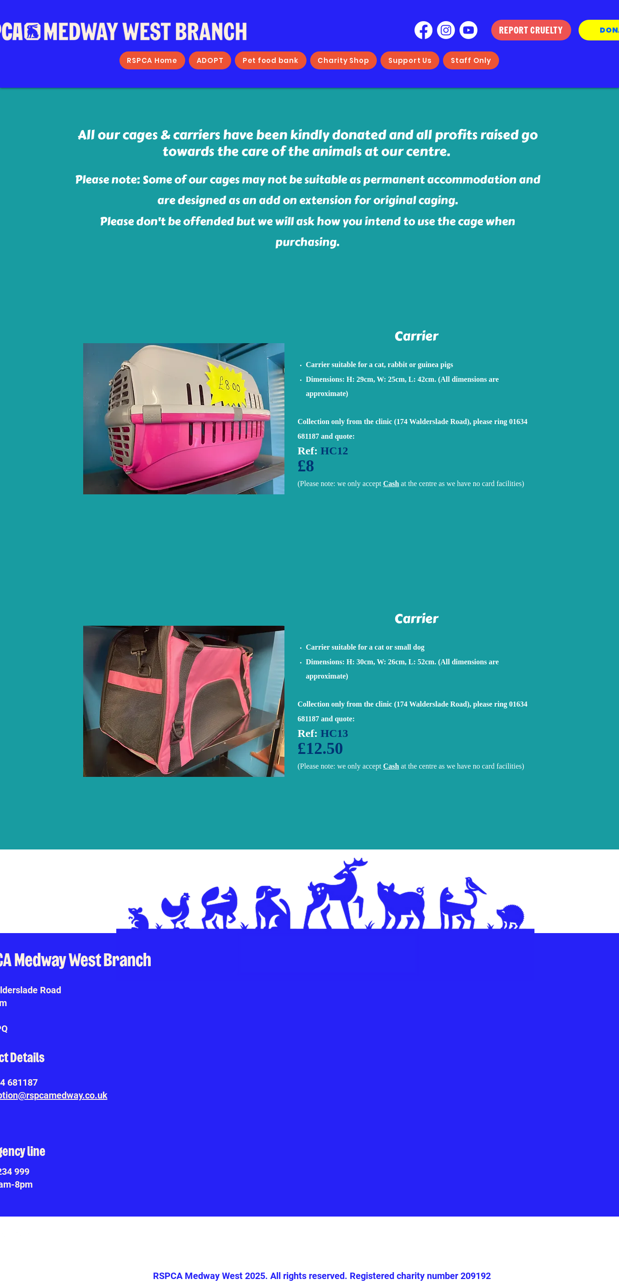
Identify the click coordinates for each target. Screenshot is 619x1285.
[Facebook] (423, 30)
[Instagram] (446, 30)
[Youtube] (468, 30)
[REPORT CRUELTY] (531, 30)
